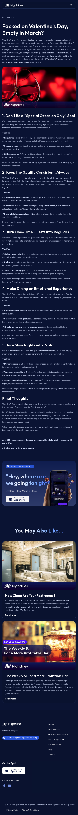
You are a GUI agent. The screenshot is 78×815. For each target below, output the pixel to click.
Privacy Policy (12, 810)
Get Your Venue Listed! (58, 734)
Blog (50, 749)
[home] (13, 5)
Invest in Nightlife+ (56, 739)
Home (51, 724)
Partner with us (54, 744)
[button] (71, 5)
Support (52, 754)
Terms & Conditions (30, 810)
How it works (54, 729)
